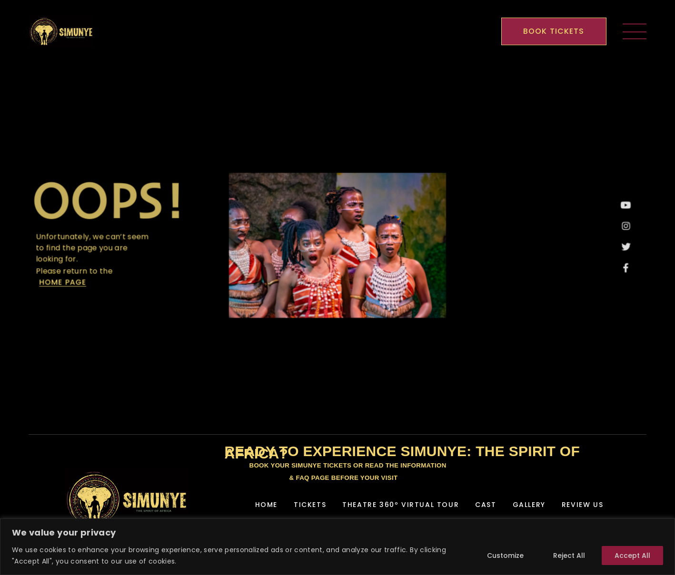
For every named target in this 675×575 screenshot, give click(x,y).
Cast (485, 504)
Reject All (569, 555)
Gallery (529, 504)
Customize (505, 555)
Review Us (582, 504)
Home (266, 504)
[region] (337, 546)
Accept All (632, 555)
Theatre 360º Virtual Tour (400, 504)
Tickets (310, 504)
